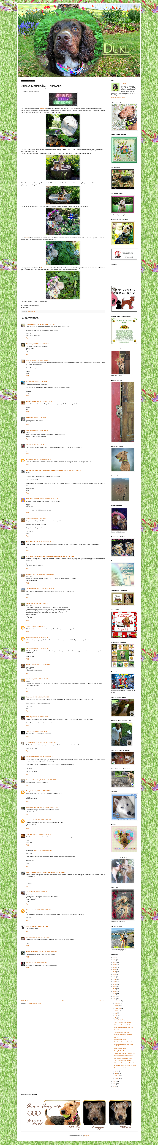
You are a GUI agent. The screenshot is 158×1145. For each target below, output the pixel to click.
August (117, 1010)
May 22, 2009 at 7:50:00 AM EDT (38, 962)
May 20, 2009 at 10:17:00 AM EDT (38, 637)
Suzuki (28, 344)
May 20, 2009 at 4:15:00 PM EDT (49, 807)
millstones (43, 108)
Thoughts (29, 791)
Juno (27, 648)
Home (63, 1000)
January (117, 1078)
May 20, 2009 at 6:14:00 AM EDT (40, 344)
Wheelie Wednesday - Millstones (123, 1034)
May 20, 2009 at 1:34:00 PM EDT (39, 716)
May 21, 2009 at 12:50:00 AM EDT (39, 926)
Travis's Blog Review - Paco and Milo (124, 1053)
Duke (124, 83)
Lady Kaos (29, 820)
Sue (27, 962)
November (118, 1003)
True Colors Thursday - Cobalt (122, 1022)
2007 (114, 1084)
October (117, 1005)
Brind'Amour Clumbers (33, 498)
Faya (27, 417)
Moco (27, 926)
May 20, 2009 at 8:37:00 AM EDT (73, 470)
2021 (114, 969)
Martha (28, 603)
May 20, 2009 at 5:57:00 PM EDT (42, 820)
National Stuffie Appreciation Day (123, 1055)
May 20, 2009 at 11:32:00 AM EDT (41, 664)
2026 (114, 957)
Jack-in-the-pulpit (46, 268)
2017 (114, 979)
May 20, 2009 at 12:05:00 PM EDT (39, 697)
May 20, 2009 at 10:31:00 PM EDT (41, 910)
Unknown (28, 910)
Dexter (28, 381)
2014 (114, 986)
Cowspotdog (29, 459)
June (116, 1015)
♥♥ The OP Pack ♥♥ (31, 742)
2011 (114, 994)
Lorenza (28, 892)
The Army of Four (31, 588)
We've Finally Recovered (121, 1020)
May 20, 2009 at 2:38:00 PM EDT (44, 756)
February (117, 1076)
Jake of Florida (30, 756)
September (118, 1008)
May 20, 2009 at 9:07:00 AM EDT (45, 541)
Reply (27, 338)
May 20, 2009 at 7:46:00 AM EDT (39, 430)
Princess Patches (31, 324)
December (118, 1001)
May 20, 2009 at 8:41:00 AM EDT (49, 498)
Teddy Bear (29, 834)
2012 (114, 991)
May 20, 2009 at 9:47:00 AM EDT (40, 603)
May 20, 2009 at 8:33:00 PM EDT (42, 834)
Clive (27, 518)
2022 (114, 967)
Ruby (27, 360)
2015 (114, 984)
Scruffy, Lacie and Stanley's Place (36, 872)
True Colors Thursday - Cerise (122, 1060)
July (116, 1013)
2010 (114, 996)
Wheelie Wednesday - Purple (122, 1025)
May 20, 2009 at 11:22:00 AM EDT (38, 648)
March (116, 1073)
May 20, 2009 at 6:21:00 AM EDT (39, 360)
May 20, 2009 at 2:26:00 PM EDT (47, 742)
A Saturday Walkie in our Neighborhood (125, 1065)
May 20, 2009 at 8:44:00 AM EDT (38, 518)
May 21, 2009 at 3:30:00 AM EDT (40, 937)
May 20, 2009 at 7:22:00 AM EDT (38, 417)
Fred (27, 731)
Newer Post (24, 1000)
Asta (27, 679)
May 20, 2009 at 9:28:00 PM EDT (43, 850)
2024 (114, 962)
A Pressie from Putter (120, 1039)
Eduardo (28, 664)
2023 (114, 964)
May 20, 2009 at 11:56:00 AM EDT (38, 679)
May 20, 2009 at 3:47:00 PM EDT (46, 780)
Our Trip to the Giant (120, 1068)
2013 (114, 989)
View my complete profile (118, 97)
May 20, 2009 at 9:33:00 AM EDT (45, 574)
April (116, 1071)
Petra (27, 716)
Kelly (27, 637)
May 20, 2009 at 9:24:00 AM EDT (65, 556)
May (116, 1018)
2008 (114, 1081)
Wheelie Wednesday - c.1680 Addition (124, 1063)
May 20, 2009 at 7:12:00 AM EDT (46, 401)
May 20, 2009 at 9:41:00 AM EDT (46, 588)
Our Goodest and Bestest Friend (123, 1058)
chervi (27, 238)
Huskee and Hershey (32, 951)
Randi (27, 697)
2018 (114, 977)
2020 (114, 972)
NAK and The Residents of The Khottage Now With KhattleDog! (44, 470)
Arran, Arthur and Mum (32, 807)
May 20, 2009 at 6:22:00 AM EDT (39, 381)
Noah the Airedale (31, 401)
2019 (114, 974)
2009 (114, 999)
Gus (27, 444)
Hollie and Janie (30, 541)
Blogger (86, 1135)
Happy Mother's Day (120, 1051)
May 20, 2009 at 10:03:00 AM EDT (36, 626)
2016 (114, 981)
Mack (27, 430)
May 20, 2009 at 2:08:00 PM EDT (38, 731)
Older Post (101, 1000)
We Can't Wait (118, 1030)
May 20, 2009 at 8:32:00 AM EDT (43, 459)
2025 (114, 960)
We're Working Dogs (120, 1048)
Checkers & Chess (31, 780)
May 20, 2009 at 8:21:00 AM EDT (38, 444)
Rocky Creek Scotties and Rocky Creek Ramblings (41, 556)
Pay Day (116, 1037)
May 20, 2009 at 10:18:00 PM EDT (40, 892)
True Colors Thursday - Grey (122, 1032)
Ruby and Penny (31, 574)
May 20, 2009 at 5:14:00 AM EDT (46, 324)
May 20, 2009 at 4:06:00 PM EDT (41, 791)
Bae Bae (28, 937)
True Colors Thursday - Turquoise (123, 1042)
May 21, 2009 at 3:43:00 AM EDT (48, 951)
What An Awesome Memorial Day (123, 1027)
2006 (114, 1086)
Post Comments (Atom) (34, 1003)
